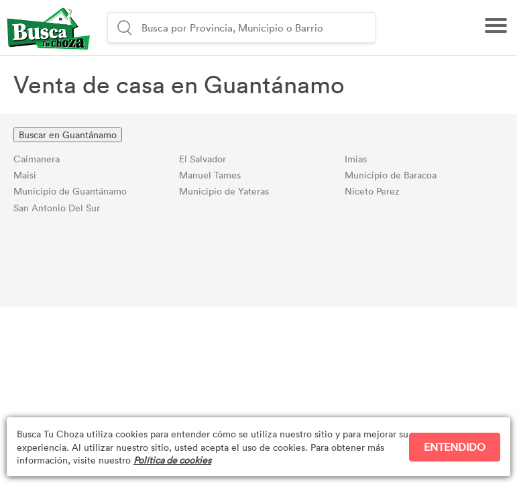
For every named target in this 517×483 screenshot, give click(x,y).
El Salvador (202, 158)
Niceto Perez (372, 190)
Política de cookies (172, 459)
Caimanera (36, 158)
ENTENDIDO (454, 446)
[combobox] (256, 27)
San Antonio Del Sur (56, 207)
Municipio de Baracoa (391, 174)
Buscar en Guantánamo (68, 134)
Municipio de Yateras (224, 190)
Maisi (24, 174)
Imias (356, 158)
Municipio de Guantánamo (70, 190)
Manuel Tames (210, 174)
